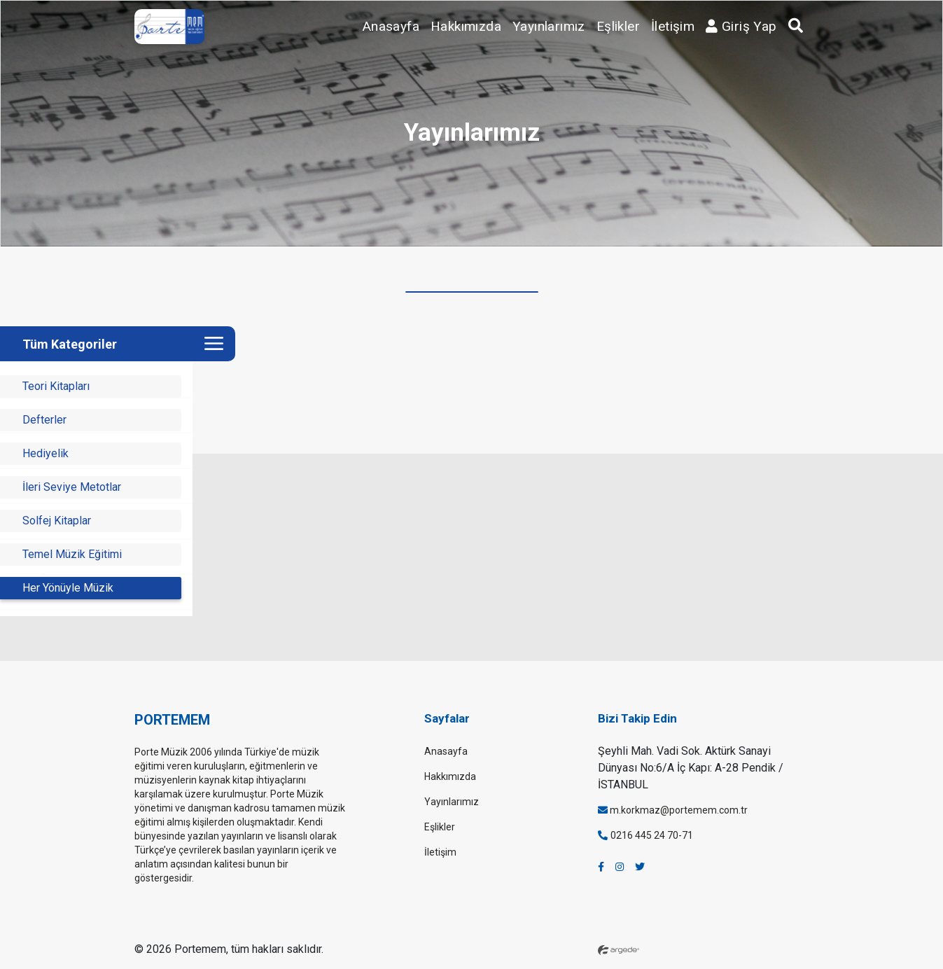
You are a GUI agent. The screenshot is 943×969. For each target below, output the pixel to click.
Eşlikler (618, 26)
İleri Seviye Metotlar (71, 487)
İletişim (672, 26)
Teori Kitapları (56, 386)
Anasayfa (391, 26)
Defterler (44, 419)
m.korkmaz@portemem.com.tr (673, 810)
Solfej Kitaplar (56, 520)
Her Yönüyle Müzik (67, 587)
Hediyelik (45, 453)
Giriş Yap (741, 26)
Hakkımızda (466, 26)
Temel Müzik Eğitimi (72, 554)
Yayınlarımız (548, 26)
